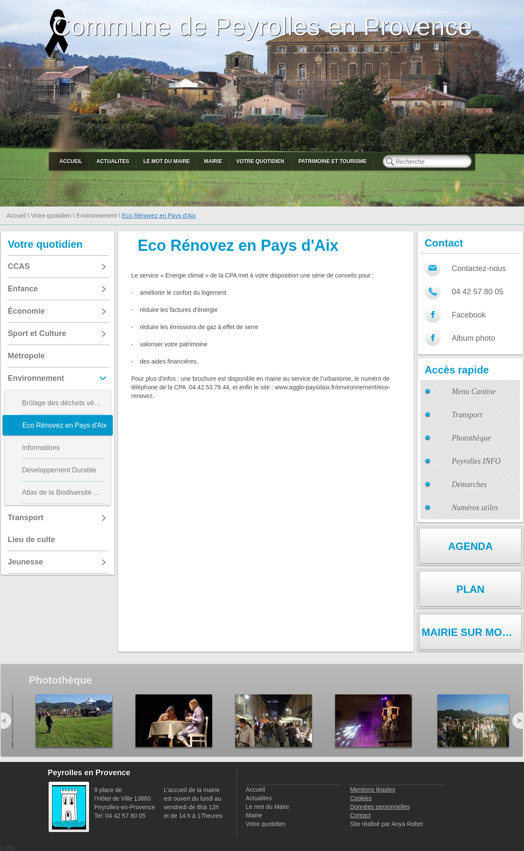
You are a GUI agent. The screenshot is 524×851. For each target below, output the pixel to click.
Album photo (473, 338)
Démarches (469, 484)
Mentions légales (372, 789)
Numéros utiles (475, 507)
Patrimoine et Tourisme (333, 161)
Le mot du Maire (166, 161)
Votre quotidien (260, 161)
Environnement (96, 215)
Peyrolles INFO (476, 461)
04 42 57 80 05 (477, 291)
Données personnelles (380, 806)
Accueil (70, 161)
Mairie (213, 161)
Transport (467, 414)
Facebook (469, 315)
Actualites (112, 161)
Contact (360, 815)
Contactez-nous (479, 268)
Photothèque (471, 438)
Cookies (361, 798)
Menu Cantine (474, 391)
